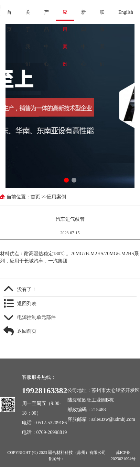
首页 (9, 15)
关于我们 (27, 15)
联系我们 (102, 15)
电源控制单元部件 (36, 317)
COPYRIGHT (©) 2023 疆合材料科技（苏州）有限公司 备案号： (56, 455)
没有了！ (26, 289)
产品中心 (46, 15)
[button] (66, 180)
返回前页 (26, 331)
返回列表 (26, 303)
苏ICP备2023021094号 (123, 455)
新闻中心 (83, 15)
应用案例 (65, 15)
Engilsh (125, 12)
